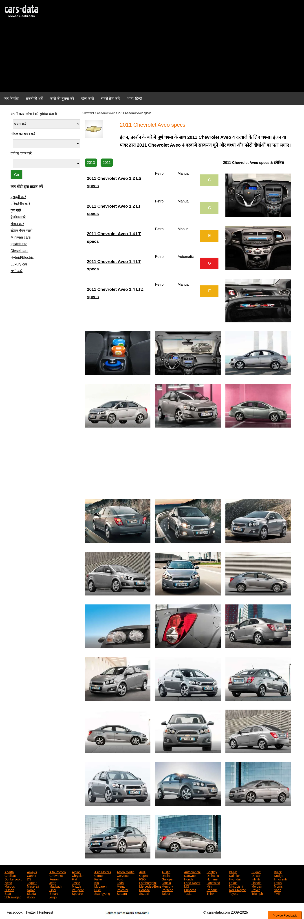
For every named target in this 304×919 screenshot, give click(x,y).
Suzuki (144, 893)
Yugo (53, 896)
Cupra (143, 875)
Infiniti (255, 879)
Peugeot (78, 889)
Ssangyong (102, 893)
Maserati (33, 886)
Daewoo (190, 875)
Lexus (233, 882)
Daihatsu (213, 875)
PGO (97, 889)
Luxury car (19, 264)
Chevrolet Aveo (106, 113)
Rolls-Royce (237, 889)
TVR (277, 893)
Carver (31, 875)
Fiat (74, 879)
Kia (96, 882)
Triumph (257, 893)
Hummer (213, 879)
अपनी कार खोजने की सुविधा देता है (34, 114)
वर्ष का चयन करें (21, 153)
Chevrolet (88, 113)
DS (29, 879)
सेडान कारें (17, 224)
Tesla (188, 893)
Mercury (167, 886)
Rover (255, 889)
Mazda (76, 886)
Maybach (55, 886)
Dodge (278, 875)
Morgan (256, 886)
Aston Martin (125, 871)
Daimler (234, 875)
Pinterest (46, 912)
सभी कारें (16, 271)
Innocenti (280, 879)
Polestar (122, 889)
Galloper (168, 879)
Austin (166, 871)
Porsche (167, 889)
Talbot (166, 893)
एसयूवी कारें (18, 197)
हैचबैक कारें (18, 217)
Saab (277, 889)
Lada (120, 882)
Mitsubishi (236, 886)
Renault (212, 889)
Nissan (9, 889)
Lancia (166, 882)
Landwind (213, 882)
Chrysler (78, 875)
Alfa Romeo (57, 871)
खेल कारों (87, 98)
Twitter (30, 912)
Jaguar (32, 882)
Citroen (99, 875)
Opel (52, 889)
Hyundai (234, 879)
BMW (233, 871)
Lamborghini (147, 882)
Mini (209, 886)
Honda (188, 879)
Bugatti (256, 871)
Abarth (9, 871)
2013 (91, 163)
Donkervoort (13, 879)
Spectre (77, 893)
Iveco (8, 882)
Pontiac (144, 889)
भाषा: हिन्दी (134, 98)
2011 (107, 163)
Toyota (233, 893)
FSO (142, 879)
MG (186, 886)
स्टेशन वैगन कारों (21, 230)
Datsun (256, 875)
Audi (142, 871)
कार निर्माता (11, 98)
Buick (278, 871)
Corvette (123, 875)
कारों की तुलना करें (62, 98)
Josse (76, 882)
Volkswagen (12, 896)
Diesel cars (19, 251)
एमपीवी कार (19, 244)
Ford (120, 879)
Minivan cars (21, 237)
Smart (53, 893)
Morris (278, 886)
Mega (121, 886)
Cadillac (10, 875)
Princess (190, 889)
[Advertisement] (152, 57)
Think (210, 893)
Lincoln (256, 882)
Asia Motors (102, 871)
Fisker (98, 879)
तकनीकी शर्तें (34, 98)
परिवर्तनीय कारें (20, 204)
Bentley (212, 871)
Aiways (32, 871)
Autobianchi (192, 871)
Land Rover (192, 882)
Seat (7, 893)
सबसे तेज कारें (110, 98)
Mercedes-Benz (150, 886)
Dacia (166, 875)
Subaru (122, 893)
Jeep (52, 882)
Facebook (14, 912)
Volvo (31, 896)
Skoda (31, 893)
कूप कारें (16, 210)
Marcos (9, 886)
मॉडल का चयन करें (23, 134)
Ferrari (54, 879)
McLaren (100, 886)
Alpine (76, 871)
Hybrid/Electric (22, 257)
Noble (31, 889)
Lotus (278, 882)
